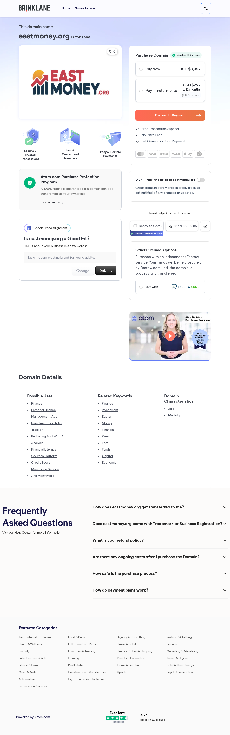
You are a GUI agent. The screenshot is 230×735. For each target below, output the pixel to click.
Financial (108, 430)
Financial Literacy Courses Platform (44, 452)
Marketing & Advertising (182, 651)
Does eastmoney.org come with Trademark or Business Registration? (157, 523)
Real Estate (75, 665)
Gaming (73, 658)
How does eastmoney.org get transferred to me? (138, 507)
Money (107, 423)
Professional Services (33, 686)
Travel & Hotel (126, 644)
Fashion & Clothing (179, 637)
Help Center (23, 532)
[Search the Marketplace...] (70, 257)
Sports (121, 672)
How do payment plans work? (120, 590)
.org (171, 409)
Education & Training (81, 651)
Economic (109, 462)
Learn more (52, 202)
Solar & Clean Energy (180, 665)
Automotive (27, 679)
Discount (201, 180)
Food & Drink (76, 637)
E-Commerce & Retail (82, 644)
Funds (106, 449)
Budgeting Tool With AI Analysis (47, 439)
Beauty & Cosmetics (131, 658)
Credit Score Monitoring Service (45, 466)
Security (24, 651)
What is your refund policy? (118, 540)
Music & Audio (28, 672)
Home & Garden (128, 665)
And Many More (42, 476)
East (105, 443)
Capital (107, 456)
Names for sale (85, 8)
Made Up (174, 415)
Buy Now (170, 69)
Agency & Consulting (131, 637)
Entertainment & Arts (32, 658)
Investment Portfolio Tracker (46, 426)
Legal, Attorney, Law (180, 672)
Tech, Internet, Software (35, 637)
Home (66, 8)
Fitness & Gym (28, 665)
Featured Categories (38, 627)
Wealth (107, 436)
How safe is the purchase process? (125, 573)
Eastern (107, 417)
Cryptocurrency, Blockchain (86, 679)
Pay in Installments (170, 90)
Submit (106, 270)
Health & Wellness (30, 644)
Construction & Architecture (87, 672)
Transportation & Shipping (134, 651)
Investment (110, 410)
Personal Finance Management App (44, 413)
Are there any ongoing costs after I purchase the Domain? (146, 556)
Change (82, 270)
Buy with (170, 287)
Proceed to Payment (178, 115)
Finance (36, 403)
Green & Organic (178, 658)
